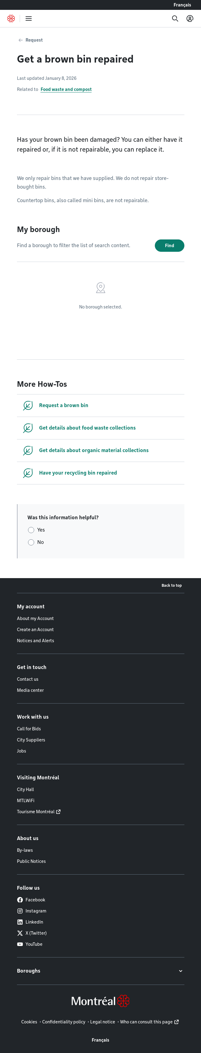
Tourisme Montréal (35, 811)
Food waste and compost (66, 89)
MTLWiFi (25, 800)
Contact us (27, 679)
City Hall (25, 789)
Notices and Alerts (35, 640)
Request (34, 40)
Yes (41, 530)
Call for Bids (29, 728)
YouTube (29, 944)
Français (182, 4)
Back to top (172, 585)
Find (169, 245)
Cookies (29, 1021)
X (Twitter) (32, 933)
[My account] (190, 18)
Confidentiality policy (63, 1021)
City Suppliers (31, 739)
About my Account (35, 618)
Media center (30, 690)
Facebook (31, 900)
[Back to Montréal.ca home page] (11, 18)
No (40, 542)
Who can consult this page (146, 1021)
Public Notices (31, 861)
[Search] (175, 18)
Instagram (31, 911)
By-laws (25, 850)
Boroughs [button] (28, 971)
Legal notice (102, 1021)
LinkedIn (30, 922)
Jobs (21, 751)
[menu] (28, 18)
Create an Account (35, 629)
